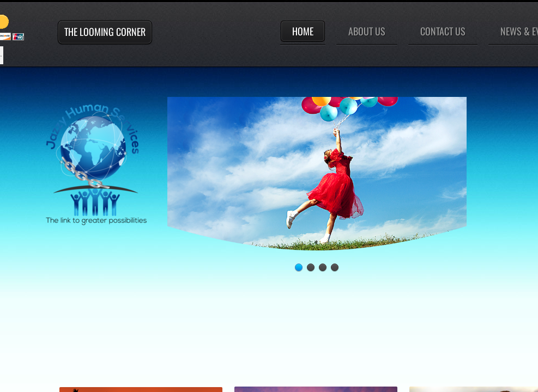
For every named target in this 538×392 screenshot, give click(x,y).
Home (302, 31)
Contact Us (443, 31)
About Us (366, 31)
